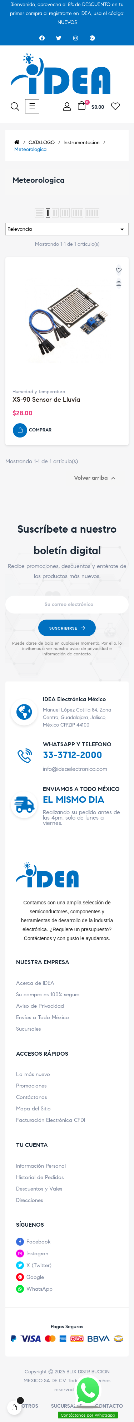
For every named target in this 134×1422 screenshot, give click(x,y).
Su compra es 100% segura (48, 994)
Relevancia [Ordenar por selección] (67, 229)
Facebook (38, 1241)
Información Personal (41, 1166)
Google (35, 1277)
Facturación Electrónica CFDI (50, 1120)
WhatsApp (39, 1289)
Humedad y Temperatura (39, 392)
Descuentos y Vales (39, 1189)
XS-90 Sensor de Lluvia (46, 400)
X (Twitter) (38, 1265)
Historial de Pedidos (40, 1177)
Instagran (37, 1253)
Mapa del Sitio (33, 1108)
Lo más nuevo (33, 1074)
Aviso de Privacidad (40, 1006)
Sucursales (28, 1029)
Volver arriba (96, 478)
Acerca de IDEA (35, 983)
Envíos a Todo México (42, 1017)
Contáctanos (31, 1097)
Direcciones (29, 1200)
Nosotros (24, 1406)
